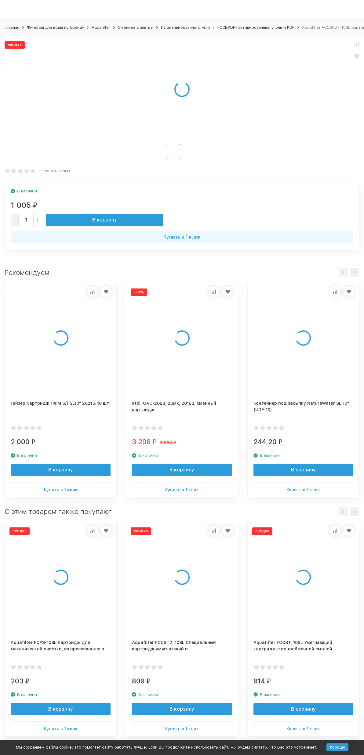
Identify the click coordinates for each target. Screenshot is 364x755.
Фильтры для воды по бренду (55, 27)
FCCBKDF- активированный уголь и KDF (255, 27)
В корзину (104, 220)
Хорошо (337, 747)
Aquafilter (101, 27)
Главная (12, 27)
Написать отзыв (54, 171)
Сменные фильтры (135, 27)
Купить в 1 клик (182, 237)
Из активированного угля (185, 27)
